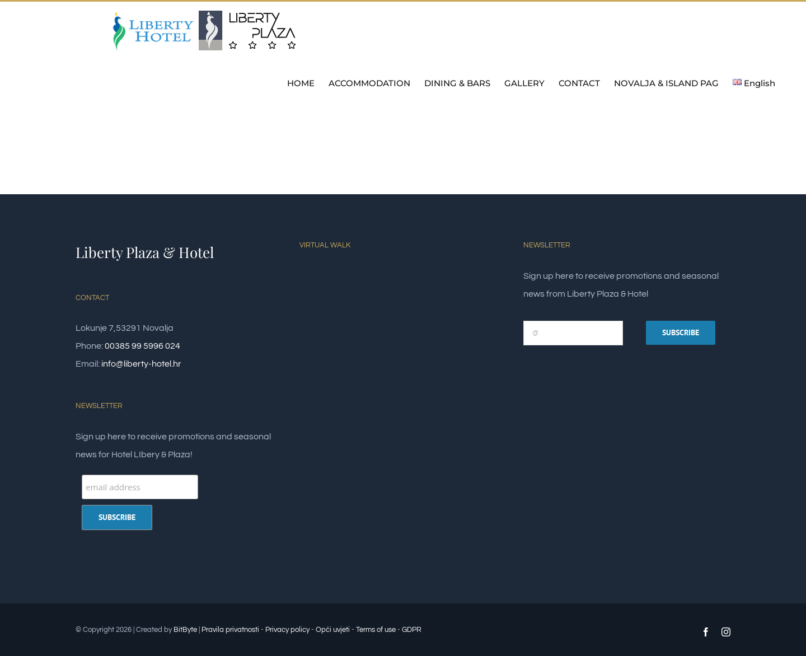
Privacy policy (287, 630)
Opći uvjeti (333, 630)
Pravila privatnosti (230, 630)
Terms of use (376, 630)
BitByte (186, 630)
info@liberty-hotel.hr (141, 363)
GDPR (411, 630)
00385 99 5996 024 (142, 345)
